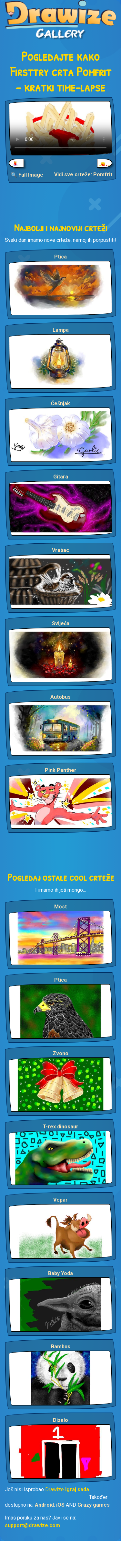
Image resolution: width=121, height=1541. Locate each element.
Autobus (60, 697)
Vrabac (60, 550)
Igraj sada (77, 1489)
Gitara (60, 477)
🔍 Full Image (27, 175)
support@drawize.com (32, 1525)
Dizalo (60, 1420)
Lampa (61, 330)
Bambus (60, 1347)
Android (44, 1505)
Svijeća (60, 623)
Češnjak (60, 403)
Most (60, 907)
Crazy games (93, 1505)
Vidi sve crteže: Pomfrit (83, 174)
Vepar (60, 1200)
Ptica (60, 257)
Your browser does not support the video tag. (60, 128)
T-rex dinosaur (60, 1127)
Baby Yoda (60, 1273)
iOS (60, 1505)
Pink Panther (60, 770)
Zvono (60, 1053)
